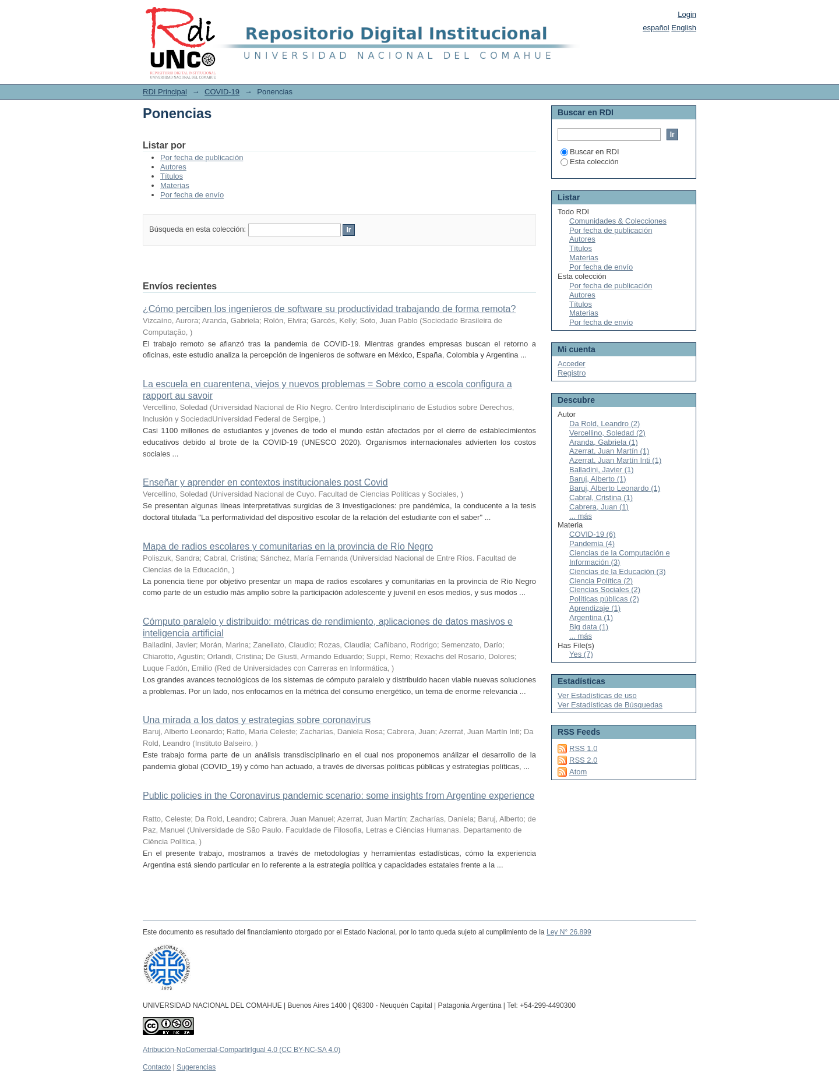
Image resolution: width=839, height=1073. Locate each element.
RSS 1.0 (583, 748)
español (656, 27)
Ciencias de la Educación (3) (617, 571)
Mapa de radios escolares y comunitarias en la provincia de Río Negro (288, 546)
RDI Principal (165, 91)
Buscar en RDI (589, 151)
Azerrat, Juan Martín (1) (609, 451)
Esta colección (589, 161)
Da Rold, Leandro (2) (604, 423)
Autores (173, 166)
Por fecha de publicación (201, 157)
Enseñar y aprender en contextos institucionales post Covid (265, 482)
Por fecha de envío (192, 194)
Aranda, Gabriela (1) (603, 442)
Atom (578, 771)
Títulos (171, 176)
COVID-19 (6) (592, 534)
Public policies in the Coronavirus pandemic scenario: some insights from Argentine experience (338, 796)
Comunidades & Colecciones (618, 221)
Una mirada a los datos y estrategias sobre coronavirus (257, 720)
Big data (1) (588, 626)
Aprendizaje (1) (595, 608)
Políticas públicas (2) (604, 598)
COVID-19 (222, 91)
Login (687, 14)
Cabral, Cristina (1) (601, 497)
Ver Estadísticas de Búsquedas (610, 704)
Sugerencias (196, 1067)
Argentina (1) (591, 617)
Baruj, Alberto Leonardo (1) (614, 488)
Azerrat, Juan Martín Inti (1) (615, 460)
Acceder (572, 363)
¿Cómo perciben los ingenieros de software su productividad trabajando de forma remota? (329, 309)
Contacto (157, 1067)
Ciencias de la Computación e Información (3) (619, 557)
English (683, 27)
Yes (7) (581, 654)
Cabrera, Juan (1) (599, 506)
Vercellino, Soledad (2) (607, 433)
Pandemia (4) (592, 543)
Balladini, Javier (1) (601, 469)
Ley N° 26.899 (569, 932)
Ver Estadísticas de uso (597, 695)
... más (580, 516)
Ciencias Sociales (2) (604, 589)
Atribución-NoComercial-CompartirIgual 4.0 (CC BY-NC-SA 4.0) (241, 1050)
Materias (174, 185)
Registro (572, 373)
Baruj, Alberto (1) (597, 478)
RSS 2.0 (583, 760)
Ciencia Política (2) (601, 580)
